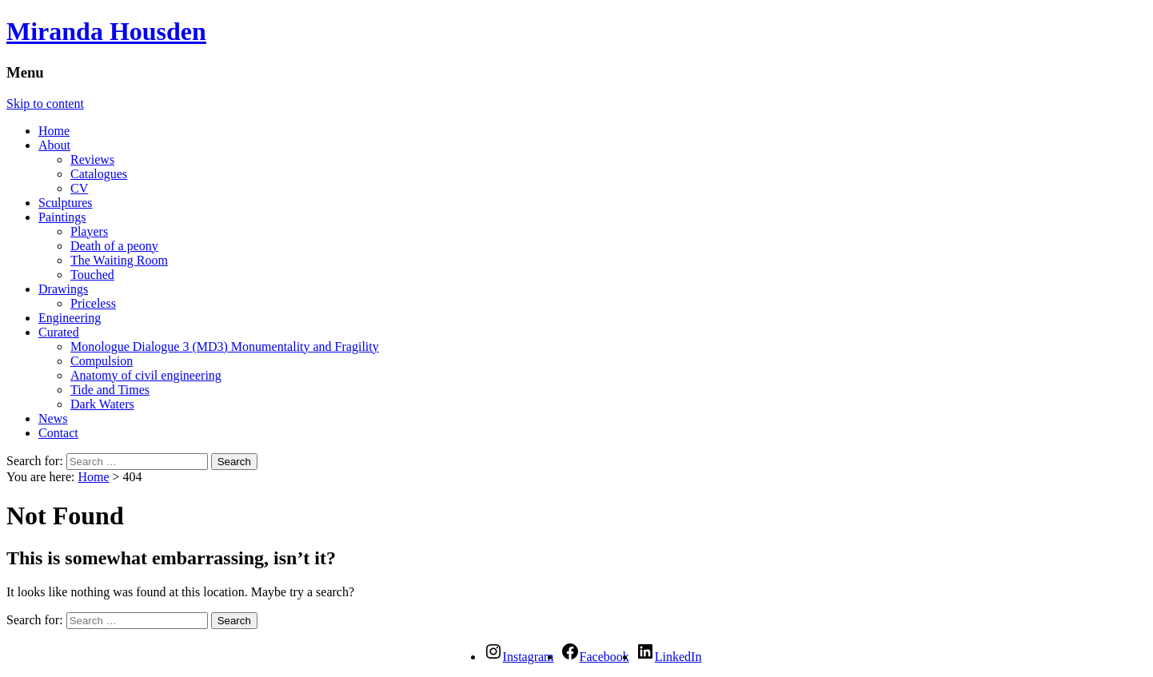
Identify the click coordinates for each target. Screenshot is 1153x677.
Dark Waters (102, 404)
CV (79, 188)
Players (89, 231)
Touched (92, 274)
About (54, 145)
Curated (58, 332)
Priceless (93, 303)
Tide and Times (110, 389)
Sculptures (65, 202)
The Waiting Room (119, 260)
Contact (58, 433)
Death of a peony (114, 246)
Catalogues (98, 174)
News (52, 418)
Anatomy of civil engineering (145, 375)
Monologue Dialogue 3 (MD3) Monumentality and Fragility (224, 346)
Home (54, 130)
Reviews (92, 159)
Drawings (63, 289)
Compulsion (101, 361)
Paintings (62, 217)
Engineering (69, 318)
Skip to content (45, 103)
